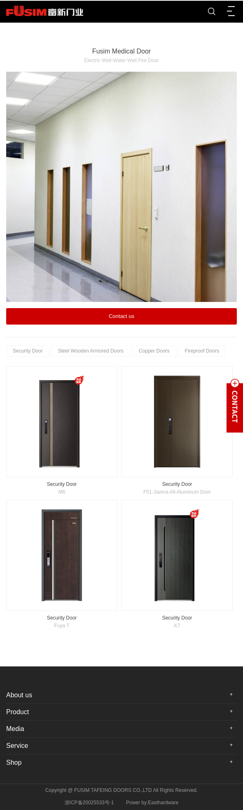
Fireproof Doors (202, 351)
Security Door (28, 351)
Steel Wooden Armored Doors (91, 351)
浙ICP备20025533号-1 (89, 802)
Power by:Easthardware (152, 802)
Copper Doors (154, 351)
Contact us (121, 316)
